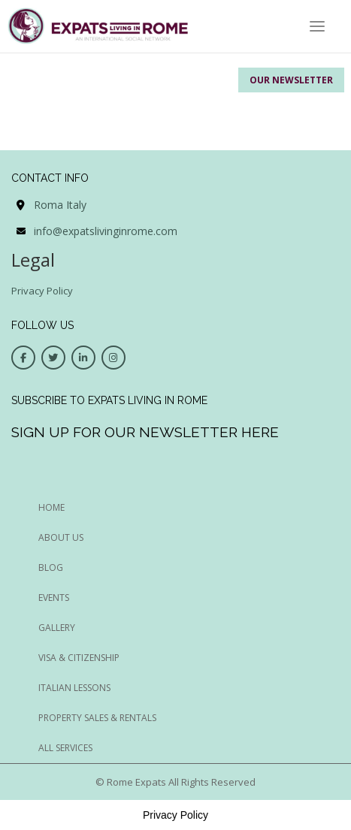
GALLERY (56, 627)
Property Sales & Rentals (97, 717)
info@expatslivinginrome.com (105, 231)
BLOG (50, 567)
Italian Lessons (74, 687)
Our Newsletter (291, 80)
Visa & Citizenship (79, 657)
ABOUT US (60, 537)
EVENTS (53, 597)
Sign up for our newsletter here (145, 432)
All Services (65, 747)
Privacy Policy (42, 290)
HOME (51, 507)
